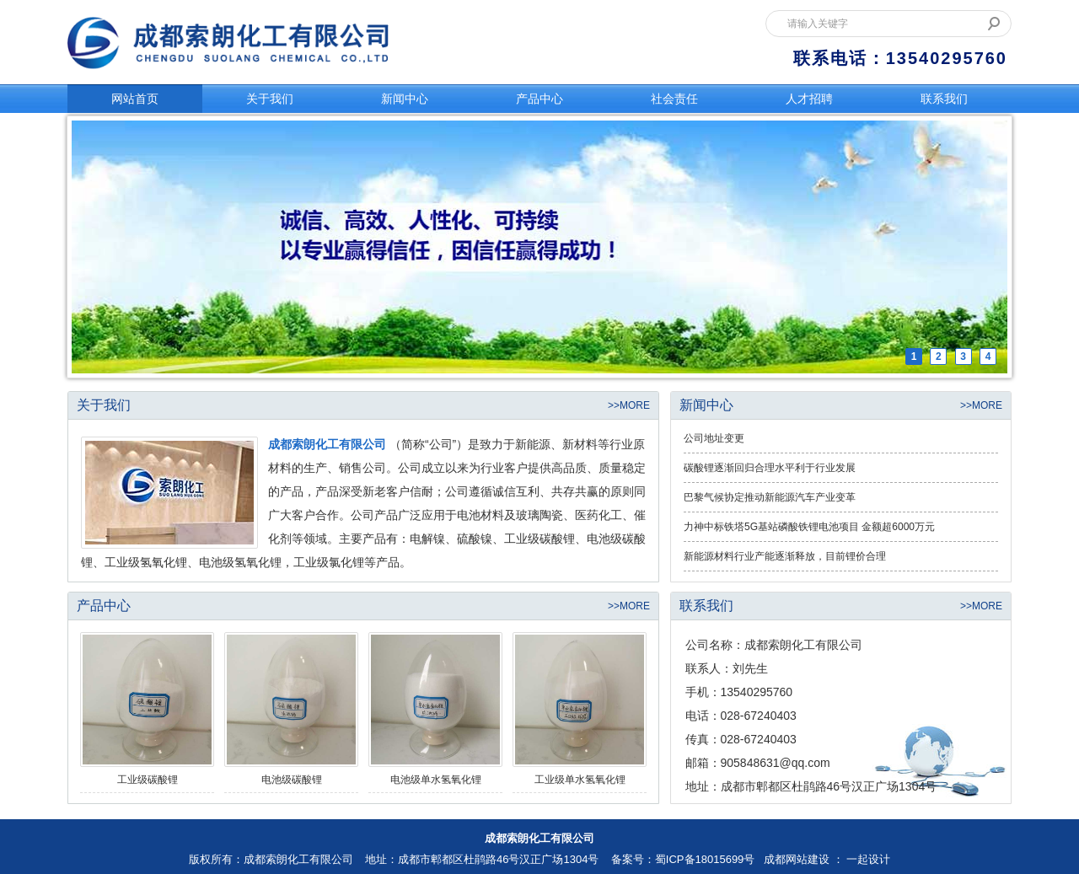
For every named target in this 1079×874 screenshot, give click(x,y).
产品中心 (539, 98)
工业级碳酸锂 (147, 780)
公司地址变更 (714, 438)
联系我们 (944, 98)
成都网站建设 (796, 859)
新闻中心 (404, 98)
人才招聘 (809, 98)
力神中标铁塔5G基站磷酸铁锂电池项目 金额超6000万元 (809, 527)
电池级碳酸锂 (291, 780)
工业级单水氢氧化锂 (579, 780)
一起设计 (868, 859)
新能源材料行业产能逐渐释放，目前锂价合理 (785, 556)
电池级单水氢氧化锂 (435, 780)
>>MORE (629, 405)
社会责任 (674, 98)
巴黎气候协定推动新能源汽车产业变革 (770, 497)
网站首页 (134, 98)
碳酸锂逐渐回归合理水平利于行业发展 (770, 468)
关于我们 (269, 98)
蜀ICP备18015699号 (705, 859)
